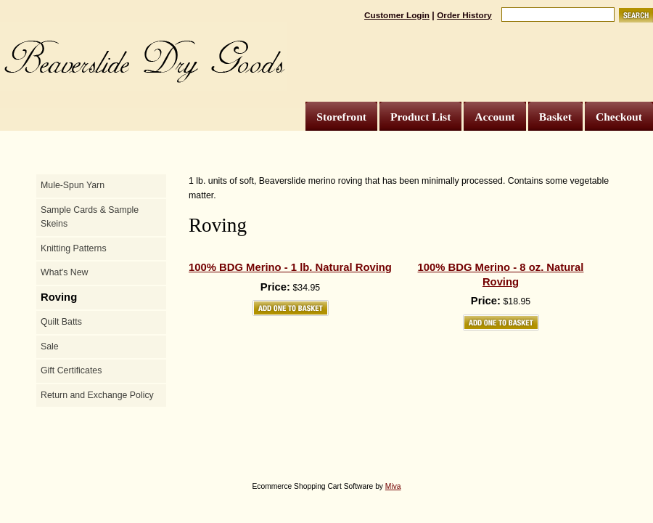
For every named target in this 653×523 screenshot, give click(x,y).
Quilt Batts (61, 322)
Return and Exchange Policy (97, 395)
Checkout (619, 116)
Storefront (341, 116)
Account (494, 116)
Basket (555, 116)
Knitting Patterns (74, 248)
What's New (64, 272)
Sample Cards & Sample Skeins (90, 217)
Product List (420, 116)
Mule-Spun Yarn (72, 185)
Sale (50, 346)
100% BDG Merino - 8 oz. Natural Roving (501, 275)
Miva (393, 486)
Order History (464, 15)
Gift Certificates (71, 370)
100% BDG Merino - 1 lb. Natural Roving (290, 267)
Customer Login (397, 15)
